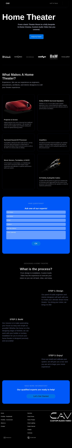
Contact (3, 426)
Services (29, 413)
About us (3, 423)
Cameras (29, 433)
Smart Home (30, 416)
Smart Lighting (31, 423)
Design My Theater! (36, 36)
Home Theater (31, 419)
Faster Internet (31, 426)
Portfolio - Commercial (7, 419)
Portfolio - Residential (6, 416)
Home (2, 413)
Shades (29, 429)
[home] (8, 3)
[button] (65, 3)
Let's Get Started (40, 396)
